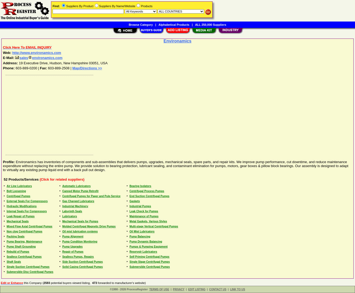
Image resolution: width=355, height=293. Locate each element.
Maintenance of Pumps (143, 216)
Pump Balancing (139, 236)
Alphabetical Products (174, 24)
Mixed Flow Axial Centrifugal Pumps (29, 226)
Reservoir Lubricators (143, 251)
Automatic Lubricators (76, 186)
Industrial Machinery (75, 206)
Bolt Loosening (16, 191)
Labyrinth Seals (72, 211)
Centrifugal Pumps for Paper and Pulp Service (91, 196)
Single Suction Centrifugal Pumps (28, 266)
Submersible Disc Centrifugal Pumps (30, 271)
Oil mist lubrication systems (80, 231)
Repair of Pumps (72, 251)
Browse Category (141, 24)
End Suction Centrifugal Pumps (149, 196)
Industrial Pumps (140, 206)
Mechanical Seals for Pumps (80, 221)
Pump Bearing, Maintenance (24, 241)
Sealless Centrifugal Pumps (24, 256)
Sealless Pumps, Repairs (78, 256)
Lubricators (69, 216)
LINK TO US (237, 289)
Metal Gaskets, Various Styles (148, 221)
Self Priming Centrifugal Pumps (149, 256)
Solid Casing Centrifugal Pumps (82, 266)
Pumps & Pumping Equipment (148, 246)
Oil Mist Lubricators (141, 231)
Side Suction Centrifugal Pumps (82, 261)
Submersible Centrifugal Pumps (149, 266)
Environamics (178, 41)
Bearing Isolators (140, 186)
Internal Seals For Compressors (27, 211)
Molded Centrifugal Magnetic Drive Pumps (89, 226)
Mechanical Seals (18, 221)
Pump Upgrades (72, 246)
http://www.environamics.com (36, 53)
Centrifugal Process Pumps (146, 191)
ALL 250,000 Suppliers (210, 24)
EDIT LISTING (196, 289)
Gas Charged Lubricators (78, 201)
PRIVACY (179, 289)
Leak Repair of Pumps (21, 216)
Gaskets (134, 201)
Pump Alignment (72, 236)
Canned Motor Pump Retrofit (80, 191)
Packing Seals (15, 236)
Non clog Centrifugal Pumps (24, 231)
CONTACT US (217, 289)
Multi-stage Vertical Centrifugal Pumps (153, 226)
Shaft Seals (14, 261)
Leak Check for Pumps (143, 211)
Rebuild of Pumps (18, 251)
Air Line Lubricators (19, 186)
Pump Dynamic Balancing (145, 241)
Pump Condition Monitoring (79, 241)
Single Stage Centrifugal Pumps (149, 261)
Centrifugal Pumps (18, 196)
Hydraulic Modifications (22, 206)
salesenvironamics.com (38, 58)
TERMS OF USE (159, 289)
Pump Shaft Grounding (21, 246)
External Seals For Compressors (27, 201)
